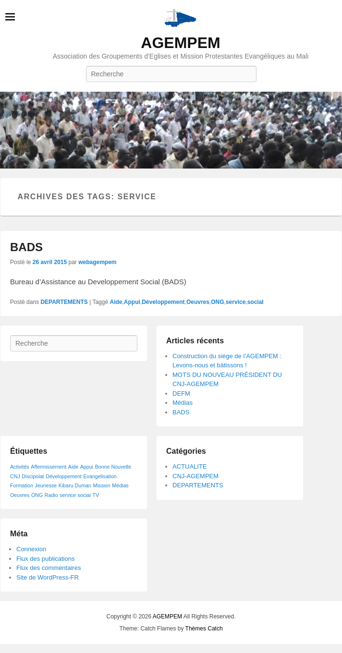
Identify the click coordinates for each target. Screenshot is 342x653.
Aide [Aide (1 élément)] (73, 467)
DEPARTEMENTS (63, 302)
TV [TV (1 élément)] (96, 495)
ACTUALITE (189, 466)
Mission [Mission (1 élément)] (101, 485)
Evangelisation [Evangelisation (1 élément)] (99, 476)
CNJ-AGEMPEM (195, 476)
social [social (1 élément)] (84, 495)
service (235, 302)
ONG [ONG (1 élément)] (37, 495)
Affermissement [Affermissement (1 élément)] (48, 467)
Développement (163, 302)
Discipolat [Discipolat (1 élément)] (33, 476)
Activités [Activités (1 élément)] (19, 467)
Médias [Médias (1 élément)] (120, 485)
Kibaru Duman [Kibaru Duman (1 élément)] (75, 485)
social (255, 302)
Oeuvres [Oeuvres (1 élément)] (19, 495)
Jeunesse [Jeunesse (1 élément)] (46, 485)
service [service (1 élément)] (68, 495)
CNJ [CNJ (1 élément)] (15, 476)
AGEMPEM (180, 42)
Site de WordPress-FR (47, 577)
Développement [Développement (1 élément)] (64, 476)
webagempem (97, 262)
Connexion (31, 549)
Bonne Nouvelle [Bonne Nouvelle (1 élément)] (113, 467)
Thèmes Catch (204, 628)
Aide (116, 302)
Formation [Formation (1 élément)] (21, 485)
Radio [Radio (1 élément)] (51, 495)
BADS (26, 247)
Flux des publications (45, 558)
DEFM (181, 393)
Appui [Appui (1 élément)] (86, 467)
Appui (132, 302)
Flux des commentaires (48, 567)
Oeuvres (197, 302)
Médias (182, 402)
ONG (217, 302)
